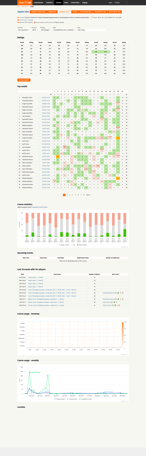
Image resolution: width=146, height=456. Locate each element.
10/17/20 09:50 (46, 144)
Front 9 (75, 12)
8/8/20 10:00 (46, 135)
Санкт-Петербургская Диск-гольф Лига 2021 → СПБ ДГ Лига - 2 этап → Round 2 (52, 290)
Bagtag (84, 2)
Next (87, 195)
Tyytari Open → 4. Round (35, 277)
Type (64, 29)
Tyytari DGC (23, 11)
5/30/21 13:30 (46, 187)
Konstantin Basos (108, 293)
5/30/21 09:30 (46, 107)
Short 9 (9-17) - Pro (114, 12)
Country (23, 29)
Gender (35, 29)
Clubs (66, 2)
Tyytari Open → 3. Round (35, 280)
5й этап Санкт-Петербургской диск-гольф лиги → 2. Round (46, 305)
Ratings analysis (24, 80)
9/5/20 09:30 (46, 156)
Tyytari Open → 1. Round (35, 287)
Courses (58, 2)
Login (110, 2)
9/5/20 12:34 (45, 153)
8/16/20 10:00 (46, 113)
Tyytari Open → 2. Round (35, 283)
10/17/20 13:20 (46, 119)
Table (45, 207)
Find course (25, 6)
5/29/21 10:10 (46, 166)
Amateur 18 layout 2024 (38, 12)
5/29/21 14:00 (46, 132)
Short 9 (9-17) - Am (100, 12)
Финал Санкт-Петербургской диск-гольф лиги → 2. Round (46, 299)
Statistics (49, 2)
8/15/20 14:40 (46, 97)
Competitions (38, 2)
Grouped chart (26, 207)
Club (93, 29)
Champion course (64, 12)
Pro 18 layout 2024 (85, 12)
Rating (45, 29)
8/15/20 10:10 (46, 122)
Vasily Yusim (106, 305)
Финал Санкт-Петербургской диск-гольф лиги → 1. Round (46, 302)
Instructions (75, 2)
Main (18, 6)
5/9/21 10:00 (45, 128)
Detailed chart (37, 207)
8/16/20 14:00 (46, 104)
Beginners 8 (52, 12)
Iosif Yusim (106, 302)
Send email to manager (26, 20)
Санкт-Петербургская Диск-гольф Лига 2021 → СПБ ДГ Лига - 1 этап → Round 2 (52, 296)
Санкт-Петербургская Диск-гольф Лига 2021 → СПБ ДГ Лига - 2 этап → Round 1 (52, 293)
